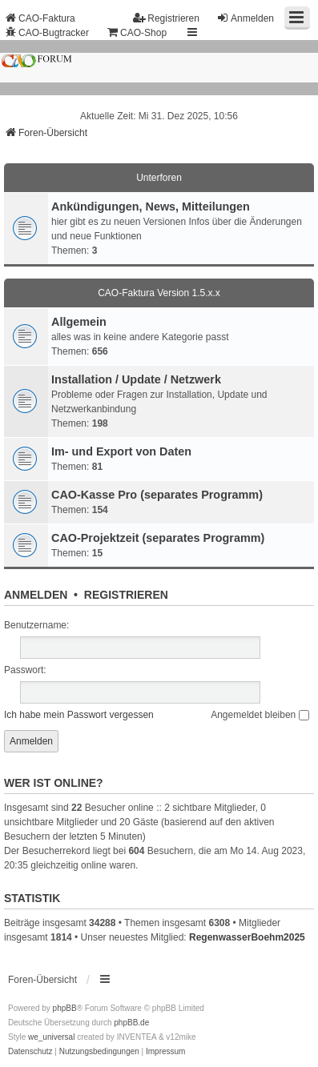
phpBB (65, 1008)
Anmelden (35, 594)
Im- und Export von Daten (121, 451)
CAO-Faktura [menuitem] (39, 18)
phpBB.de (131, 1022)
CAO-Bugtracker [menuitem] (46, 32)
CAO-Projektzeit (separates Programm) (157, 537)
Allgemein (79, 321)
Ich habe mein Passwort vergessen (79, 714)
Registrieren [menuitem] (166, 18)
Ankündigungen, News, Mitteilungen (150, 206)
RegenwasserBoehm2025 (247, 937)
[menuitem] (30, 1052)
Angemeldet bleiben (259, 714)
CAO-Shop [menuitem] (136, 32)
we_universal (51, 1037)
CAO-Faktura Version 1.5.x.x (159, 293)
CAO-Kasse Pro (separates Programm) (157, 494)
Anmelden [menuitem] (245, 18)
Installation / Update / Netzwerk (136, 379)
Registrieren (126, 594)
